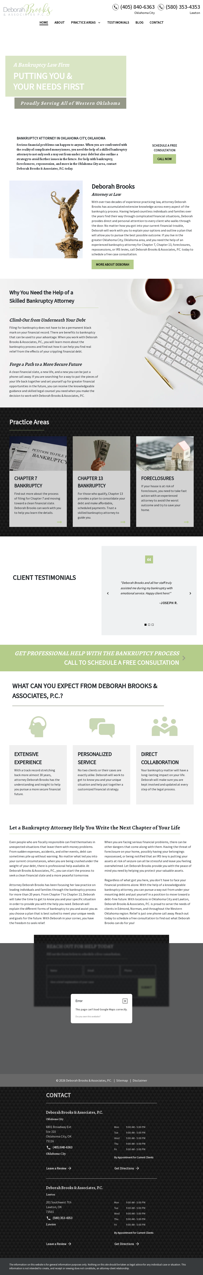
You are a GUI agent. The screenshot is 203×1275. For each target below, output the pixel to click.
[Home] (44, 22)
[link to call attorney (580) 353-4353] (179, 6)
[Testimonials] (118, 22)
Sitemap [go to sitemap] (122, 1080)
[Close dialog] (125, 1001)
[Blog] (139, 22)
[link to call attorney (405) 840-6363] (133, 6)
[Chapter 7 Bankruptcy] (38, 479)
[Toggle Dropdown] (99, 22)
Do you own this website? (88, 1016)
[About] (59, 22)
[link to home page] (28, 9)
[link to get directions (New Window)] (77, 1133)
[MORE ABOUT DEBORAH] (113, 264)
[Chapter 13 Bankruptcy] (101, 481)
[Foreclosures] (165, 478)
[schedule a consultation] (101, 658)
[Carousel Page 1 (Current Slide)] (146, 625)
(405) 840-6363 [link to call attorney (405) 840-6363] (59, 1147)
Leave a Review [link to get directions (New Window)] (59, 1168)
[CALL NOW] (164, 159)
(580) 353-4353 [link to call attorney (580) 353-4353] (59, 1218)
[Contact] (156, 22)
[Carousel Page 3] (153, 625)
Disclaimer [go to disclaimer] (140, 1080)
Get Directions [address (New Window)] (127, 1168)
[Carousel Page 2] (149, 625)
